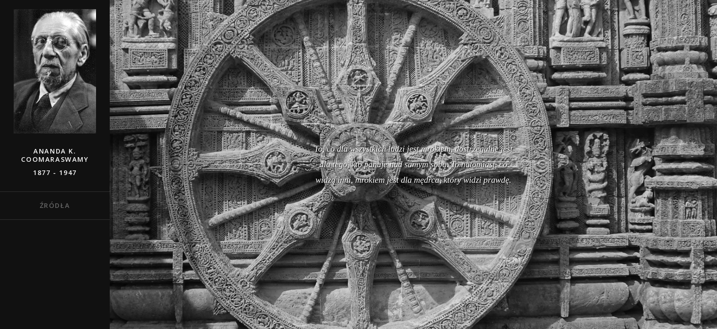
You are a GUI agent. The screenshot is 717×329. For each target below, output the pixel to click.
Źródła (55, 205)
